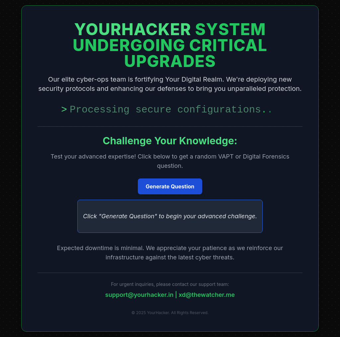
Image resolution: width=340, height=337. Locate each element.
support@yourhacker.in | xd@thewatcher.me (170, 294)
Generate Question (170, 186)
